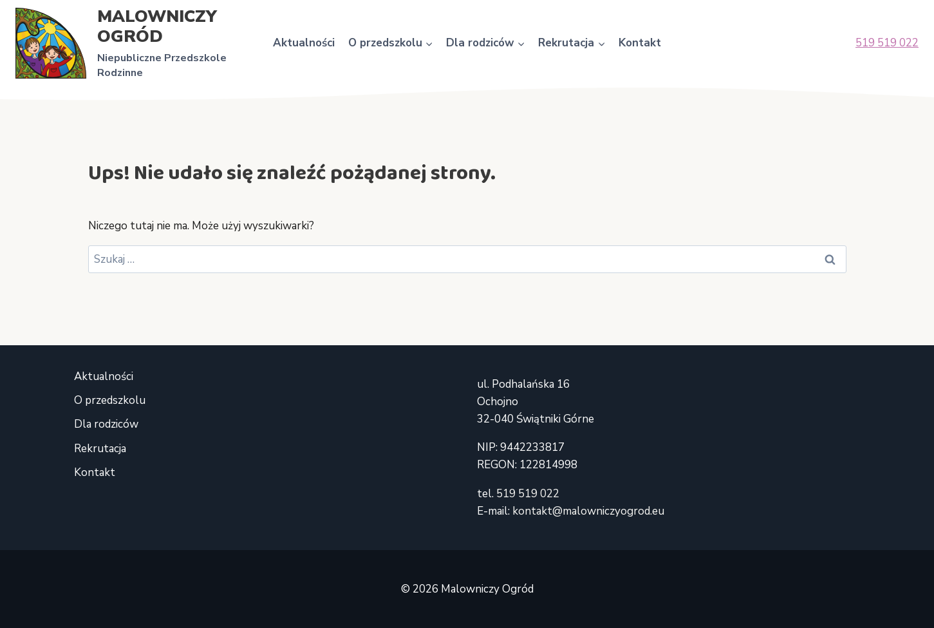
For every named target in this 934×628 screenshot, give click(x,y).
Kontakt (640, 42)
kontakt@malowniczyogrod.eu (588, 511)
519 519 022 (887, 42)
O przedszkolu (109, 400)
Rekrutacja (100, 448)
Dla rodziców (106, 424)
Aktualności (304, 42)
